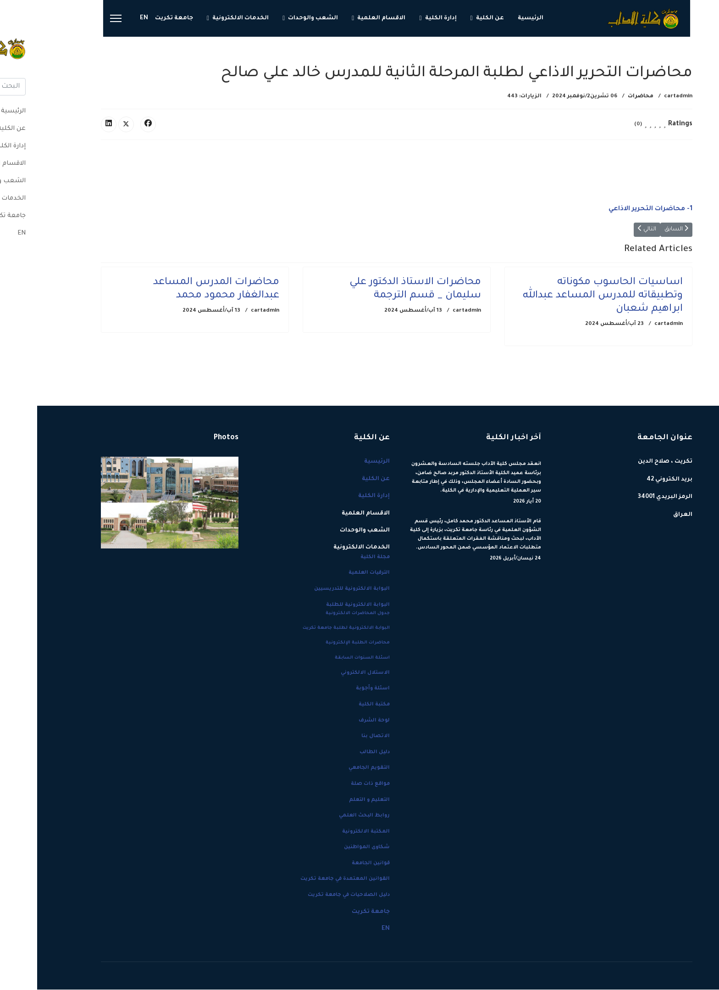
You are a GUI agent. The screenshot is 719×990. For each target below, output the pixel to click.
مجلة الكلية (338, 557)
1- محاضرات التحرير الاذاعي (613, 209)
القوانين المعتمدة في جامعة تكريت (308, 879)
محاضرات (603, 97)
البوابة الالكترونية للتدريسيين (315, 589)
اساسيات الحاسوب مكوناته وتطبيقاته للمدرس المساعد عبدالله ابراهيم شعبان (566, 296)
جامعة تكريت (137, 18)
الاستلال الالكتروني (328, 673)
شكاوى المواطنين (330, 847)
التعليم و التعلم (332, 800)
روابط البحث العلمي (327, 816)
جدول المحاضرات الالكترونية (320, 613)
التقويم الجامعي (332, 768)
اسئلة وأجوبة (336, 689)
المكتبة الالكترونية (329, 831)
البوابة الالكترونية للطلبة (321, 605)
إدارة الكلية (404, 18)
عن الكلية (453, 18)
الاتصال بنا (338, 736)
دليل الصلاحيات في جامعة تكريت (312, 895)
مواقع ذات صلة (333, 784)
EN (107, 18)
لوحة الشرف (337, 720)
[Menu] (78, 18)
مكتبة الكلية (337, 704)
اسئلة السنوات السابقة (325, 657)
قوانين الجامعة (334, 863)
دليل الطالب (337, 752)
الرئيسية (493, 18)
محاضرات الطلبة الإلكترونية (320, 643)
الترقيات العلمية (332, 573)
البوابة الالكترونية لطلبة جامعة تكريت (309, 628)
